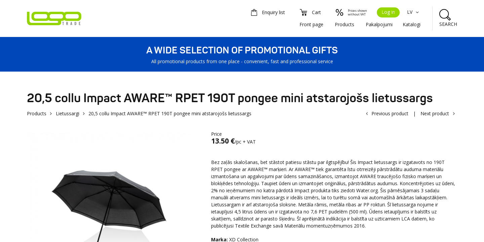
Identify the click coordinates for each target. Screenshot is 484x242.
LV (413, 12)
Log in (388, 12)
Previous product (389, 113)
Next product (434, 113)
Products (344, 24)
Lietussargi (67, 113)
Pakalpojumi (379, 24)
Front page (311, 24)
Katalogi (411, 24)
